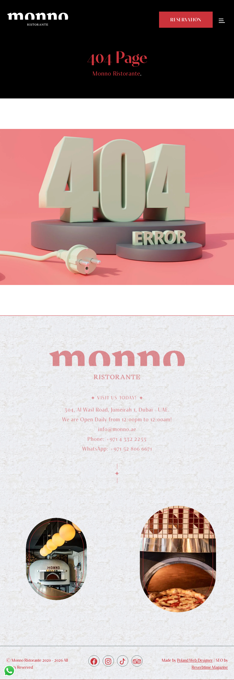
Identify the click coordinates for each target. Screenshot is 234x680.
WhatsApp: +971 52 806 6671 (117, 450)
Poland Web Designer (195, 660)
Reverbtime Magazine (210, 667)
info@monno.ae (117, 431)
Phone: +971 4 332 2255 (117, 440)
